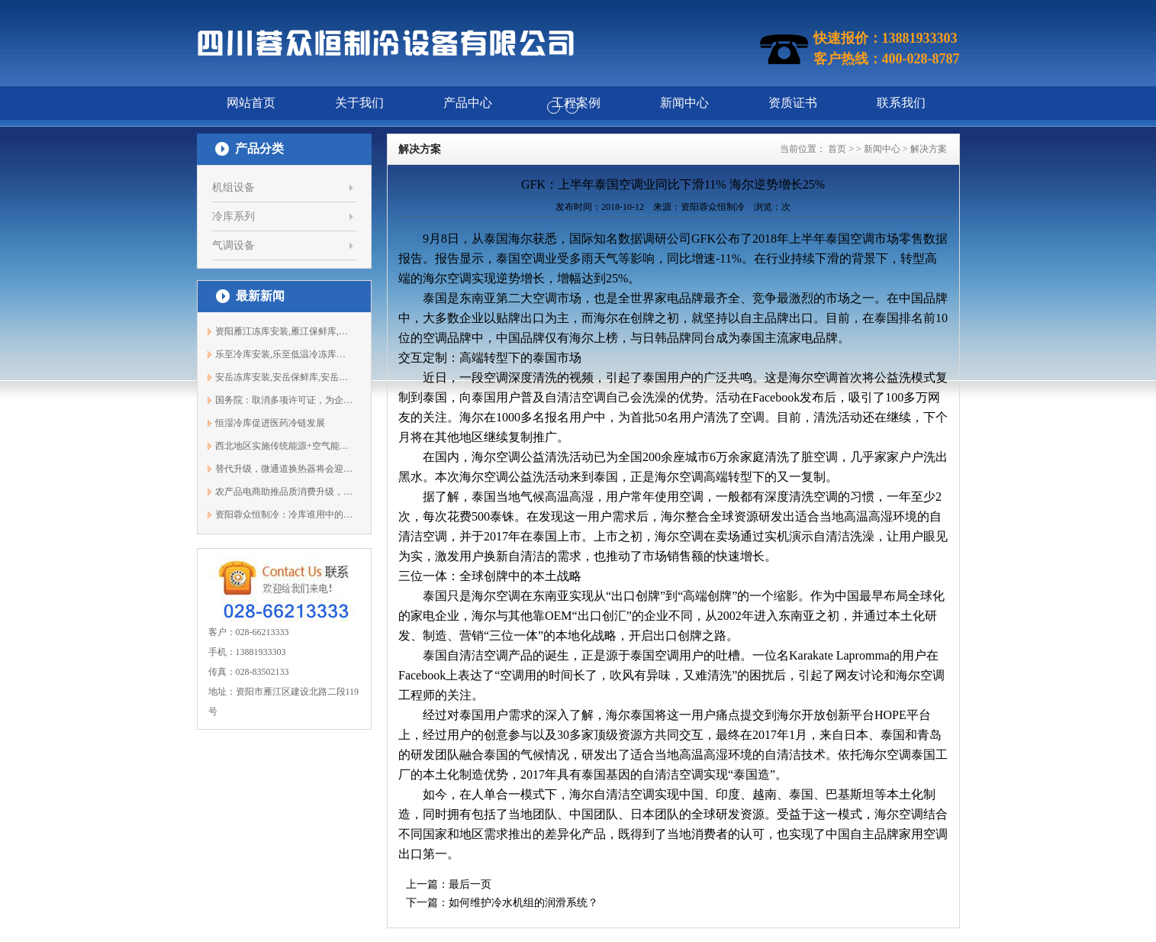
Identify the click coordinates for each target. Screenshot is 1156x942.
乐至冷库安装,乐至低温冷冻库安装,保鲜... (284, 354)
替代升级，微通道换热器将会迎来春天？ (284, 468)
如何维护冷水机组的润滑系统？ (523, 902)
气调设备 (233, 245)
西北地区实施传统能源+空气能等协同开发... (284, 445)
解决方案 (928, 149)
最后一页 (470, 884)
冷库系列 (233, 216)
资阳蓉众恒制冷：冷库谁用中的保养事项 (284, 514)
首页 (837, 149)
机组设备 (233, 187)
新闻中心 (882, 149)
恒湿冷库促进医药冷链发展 (270, 423)
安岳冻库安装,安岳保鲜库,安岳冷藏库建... (284, 377)
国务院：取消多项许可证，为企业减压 (284, 400)
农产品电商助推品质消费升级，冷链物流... (284, 491)
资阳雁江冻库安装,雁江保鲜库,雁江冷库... (284, 331)
